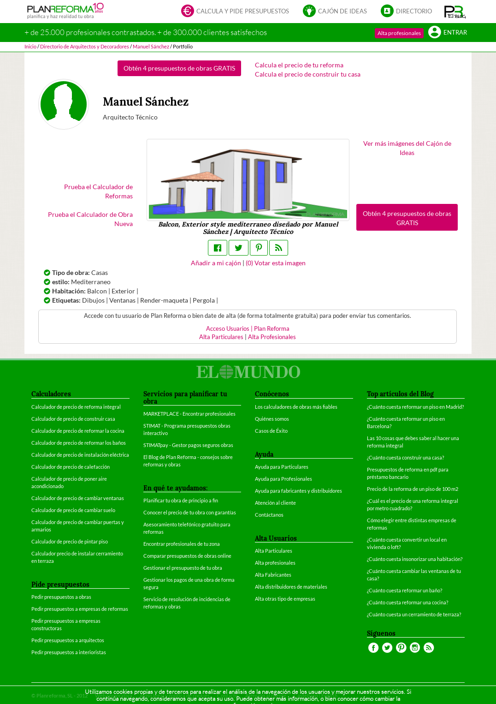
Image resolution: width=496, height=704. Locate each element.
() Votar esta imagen (276, 263)
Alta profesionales (399, 33)
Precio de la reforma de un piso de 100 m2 (412, 489)
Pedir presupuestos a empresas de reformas (79, 609)
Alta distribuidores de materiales (291, 587)
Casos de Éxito (271, 431)
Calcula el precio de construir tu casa (307, 74)
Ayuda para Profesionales (283, 479)
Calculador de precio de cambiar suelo (73, 510)
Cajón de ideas (335, 12)
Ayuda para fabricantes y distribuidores (298, 491)
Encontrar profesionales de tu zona (181, 544)
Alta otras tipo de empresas (285, 599)
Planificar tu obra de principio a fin (180, 500)
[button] (455, 11)
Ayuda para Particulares (281, 467)
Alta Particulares (221, 337)
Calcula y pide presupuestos (235, 12)
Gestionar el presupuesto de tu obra (182, 568)
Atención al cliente (275, 503)
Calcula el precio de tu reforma (299, 65)
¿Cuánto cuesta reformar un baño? (404, 590)
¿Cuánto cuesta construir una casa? (405, 457)
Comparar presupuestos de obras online (187, 556)
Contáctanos (269, 515)
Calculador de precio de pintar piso (69, 541)
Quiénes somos (272, 419)
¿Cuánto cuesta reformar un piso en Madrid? (415, 407)
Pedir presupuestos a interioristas (68, 652)
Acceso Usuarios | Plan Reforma (247, 328)
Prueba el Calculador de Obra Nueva (90, 218)
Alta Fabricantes (273, 575)
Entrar (447, 33)
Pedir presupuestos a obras (61, 597)
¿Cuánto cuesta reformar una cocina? (407, 602)
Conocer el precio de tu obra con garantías (189, 512)
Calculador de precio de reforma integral (76, 407)
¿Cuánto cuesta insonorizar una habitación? (414, 559)
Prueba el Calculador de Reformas (98, 191)
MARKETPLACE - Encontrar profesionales (189, 414)
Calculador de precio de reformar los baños (78, 443)
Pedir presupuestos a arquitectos (67, 640)
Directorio (406, 12)
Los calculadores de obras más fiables (296, 407)
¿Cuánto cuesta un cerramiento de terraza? (414, 614)
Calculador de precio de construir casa (73, 419)
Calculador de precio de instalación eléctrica (80, 455)
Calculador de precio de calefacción (70, 467)
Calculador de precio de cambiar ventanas (77, 498)
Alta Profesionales (272, 337)
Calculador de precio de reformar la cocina (77, 431)
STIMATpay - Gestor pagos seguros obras (188, 445)
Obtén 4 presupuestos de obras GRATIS (179, 68)
